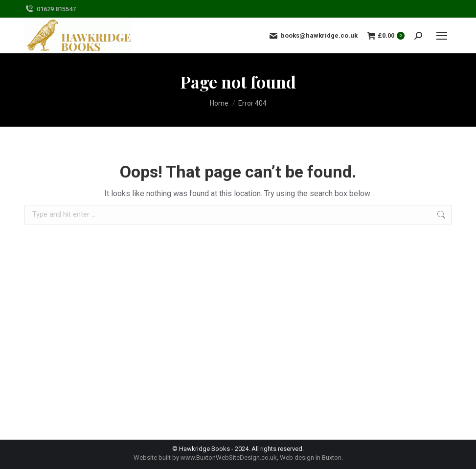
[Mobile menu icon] (442, 35)
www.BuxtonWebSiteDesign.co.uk (229, 457)
